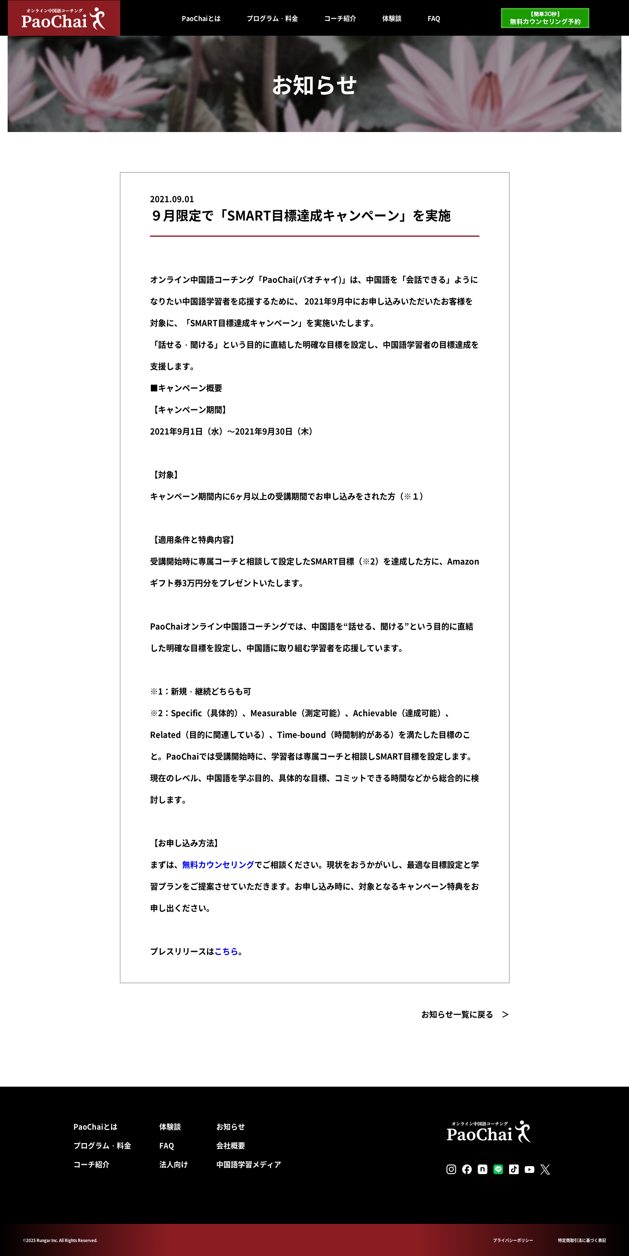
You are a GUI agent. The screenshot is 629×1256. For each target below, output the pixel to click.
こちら (226, 951)
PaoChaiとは (201, 18)
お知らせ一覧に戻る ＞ (465, 1014)
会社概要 (230, 1145)
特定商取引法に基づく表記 (582, 1240)
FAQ (434, 18)
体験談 (392, 18)
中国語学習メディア (248, 1164)
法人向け (173, 1164)
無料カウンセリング (218, 864)
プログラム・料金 (272, 18)
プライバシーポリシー (513, 1240)
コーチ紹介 (340, 18)
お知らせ (230, 1126)
